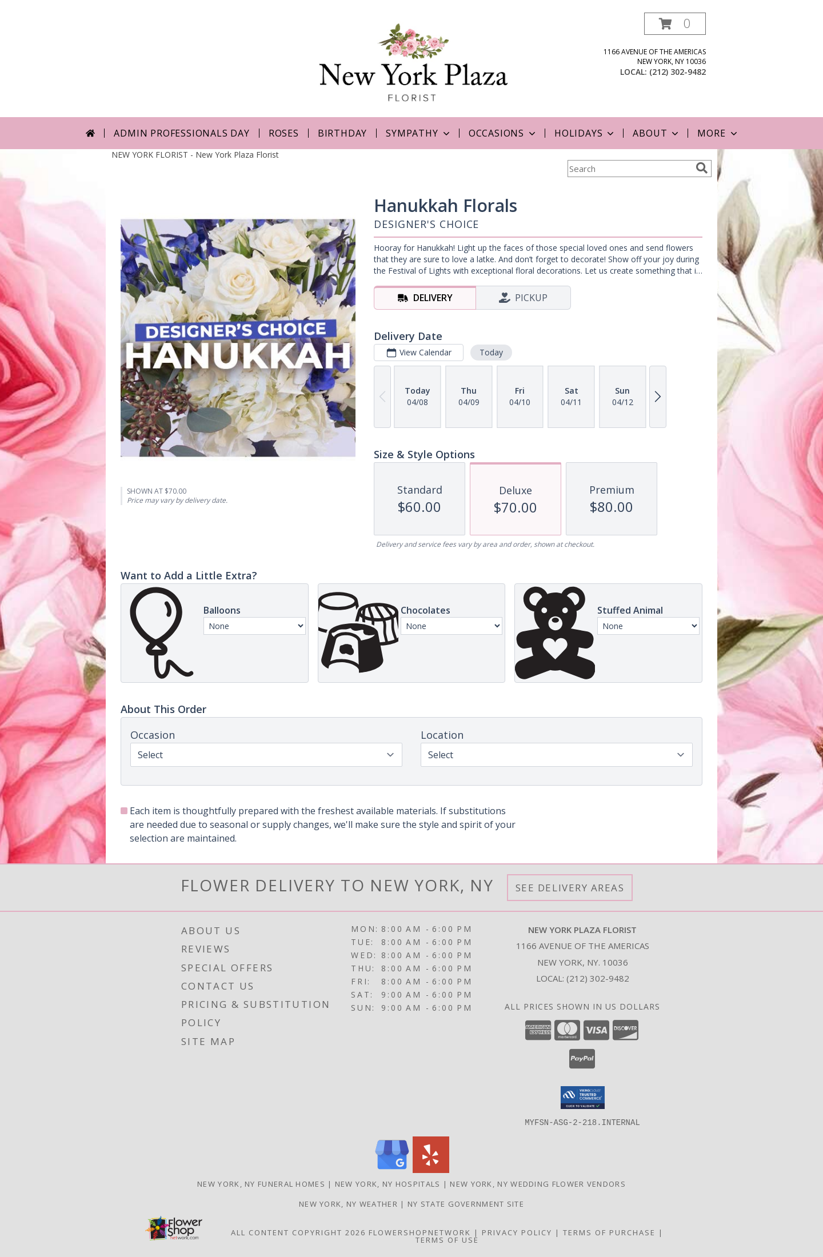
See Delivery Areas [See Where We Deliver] (570, 887)
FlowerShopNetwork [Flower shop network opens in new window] (420, 1232)
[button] (675, 24)
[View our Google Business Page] (392, 1169)
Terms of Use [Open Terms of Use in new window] (447, 1239)
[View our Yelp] (431, 1169)
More (718, 133)
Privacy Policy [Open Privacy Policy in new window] (517, 1232)
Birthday (342, 133)
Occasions (503, 133)
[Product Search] (629, 169)
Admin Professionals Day (181, 133)
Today (491, 352)
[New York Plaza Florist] (414, 64)
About (657, 133)
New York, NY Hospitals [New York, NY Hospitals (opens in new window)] (388, 1183)
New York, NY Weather (348, 1203)
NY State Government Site (465, 1203)
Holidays (585, 133)
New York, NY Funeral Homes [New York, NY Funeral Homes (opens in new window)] (261, 1183)
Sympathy (419, 133)
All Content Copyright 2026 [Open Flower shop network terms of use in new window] (298, 1232)
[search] (702, 168)
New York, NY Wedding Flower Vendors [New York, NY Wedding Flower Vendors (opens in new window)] (538, 1183)
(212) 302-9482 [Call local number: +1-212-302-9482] (677, 71)
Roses (284, 133)
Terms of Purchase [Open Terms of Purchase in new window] (609, 1232)
